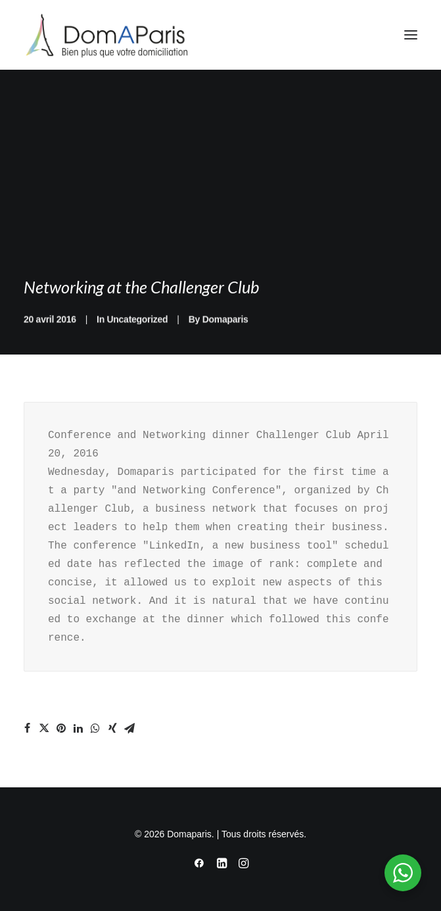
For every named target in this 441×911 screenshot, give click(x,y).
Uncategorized (137, 335)
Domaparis (225, 335)
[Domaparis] (105, 35)
